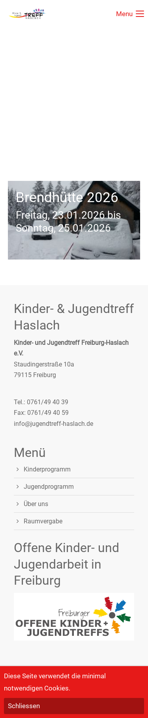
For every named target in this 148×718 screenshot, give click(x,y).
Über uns (36, 504)
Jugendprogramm (49, 486)
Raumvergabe (43, 521)
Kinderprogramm (47, 469)
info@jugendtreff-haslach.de (53, 423)
